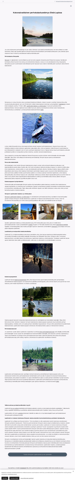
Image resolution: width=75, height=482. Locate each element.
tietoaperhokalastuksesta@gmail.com (64, 1)
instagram (23, 468)
